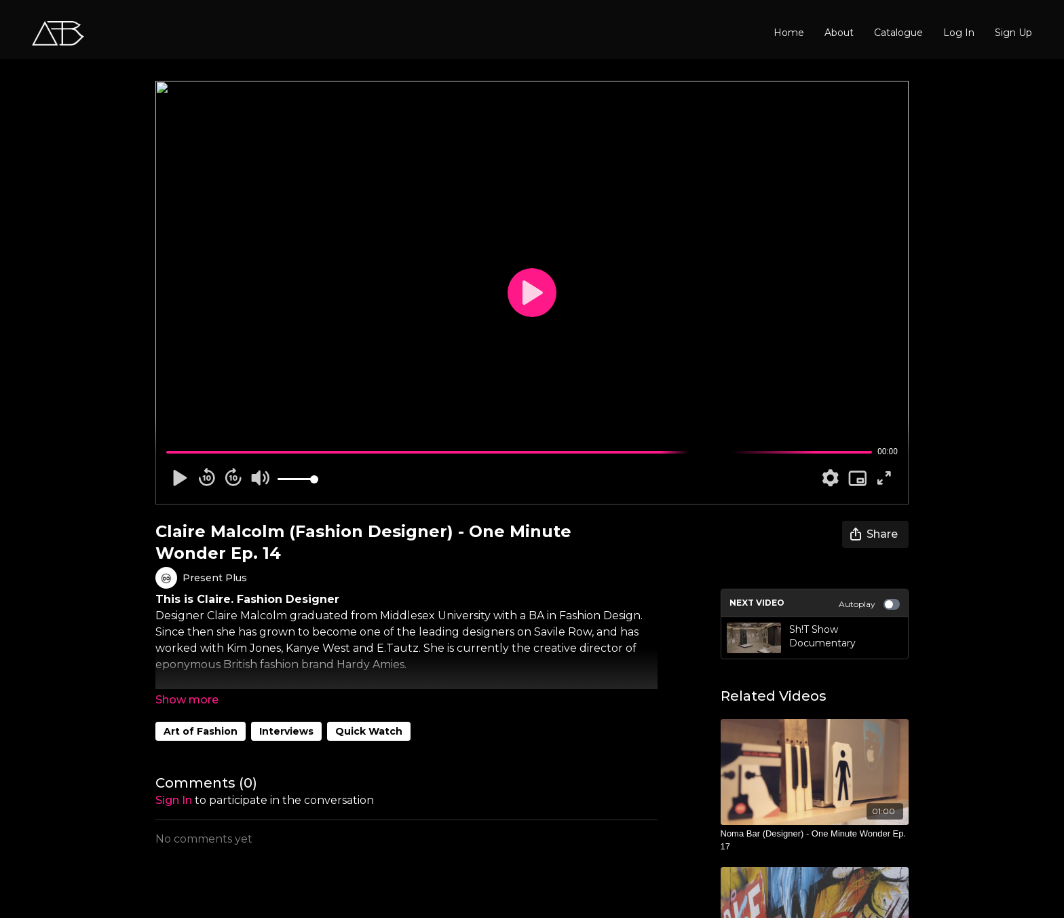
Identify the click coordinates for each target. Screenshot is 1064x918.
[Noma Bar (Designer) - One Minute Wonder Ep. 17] (815, 840)
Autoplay (869, 604)
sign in (173, 800)
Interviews (286, 731)
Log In (958, 32)
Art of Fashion (201, 731)
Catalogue (898, 32)
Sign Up (1013, 32)
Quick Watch (368, 731)
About (839, 32)
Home (789, 32)
